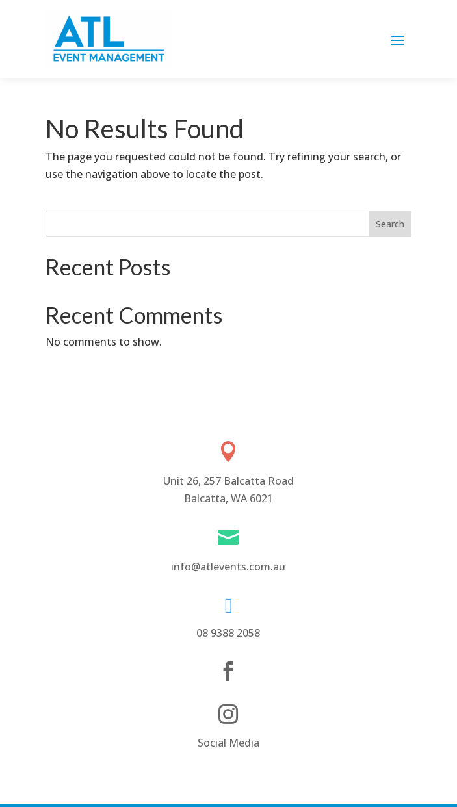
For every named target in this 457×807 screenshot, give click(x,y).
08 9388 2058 (228, 633)
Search (390, 224)
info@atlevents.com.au (228, 566)
